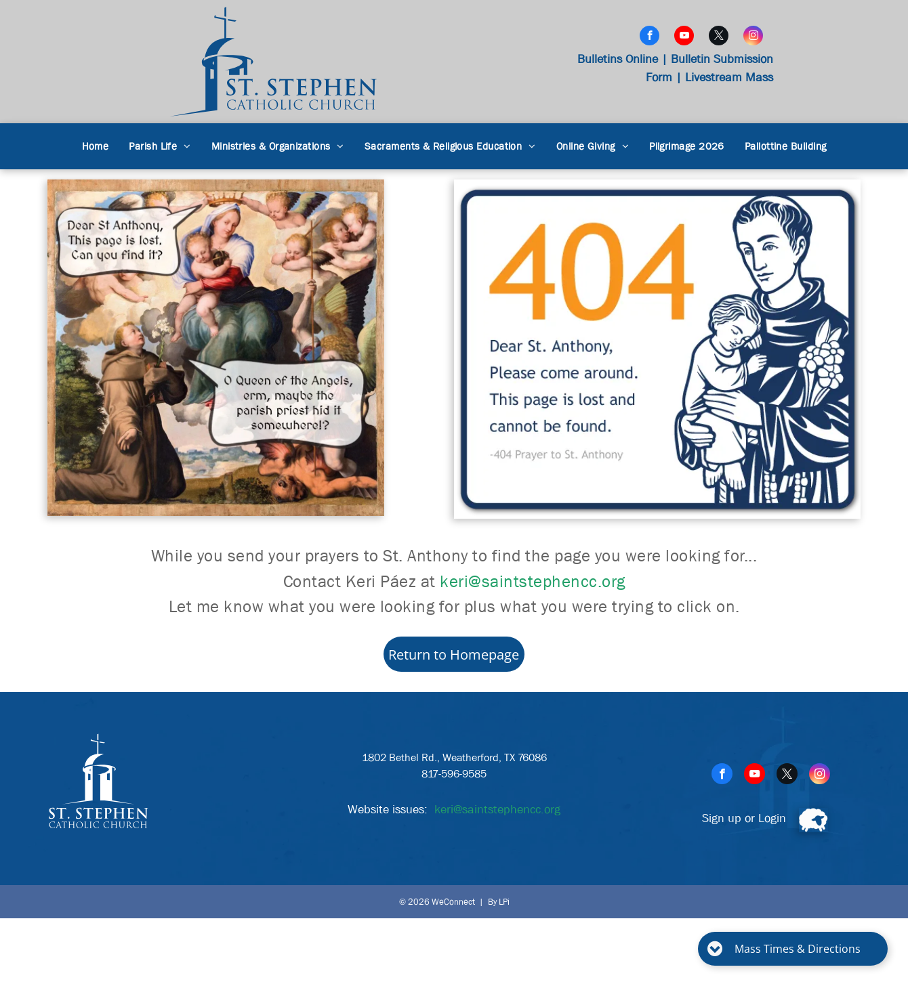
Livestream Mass (729, 77)
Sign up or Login (744, 818)
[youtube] (684, 37)
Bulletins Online (617, 59)
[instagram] (753, 37)
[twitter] (718, 37)
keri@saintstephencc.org (532, 582)
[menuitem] (95, 147)
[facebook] (649, 37)
